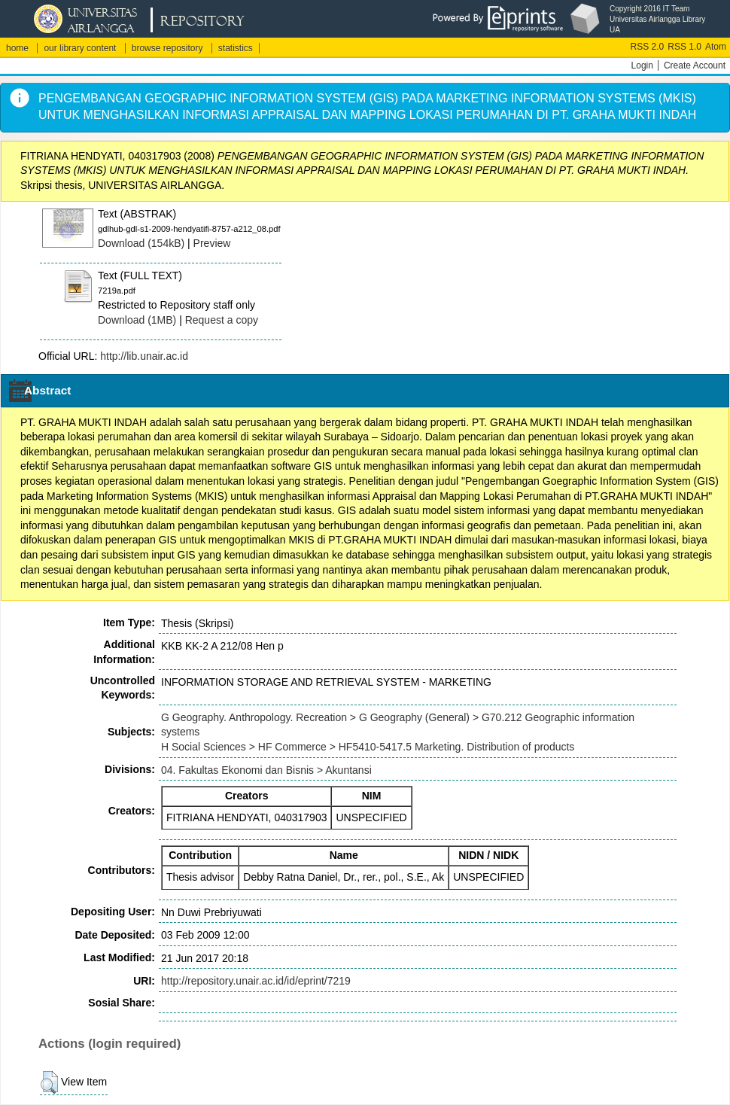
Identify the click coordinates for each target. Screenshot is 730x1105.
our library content (80, 48)
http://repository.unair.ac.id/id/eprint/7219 (256, 981)
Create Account (694, 65)
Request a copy (221, 320)
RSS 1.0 (684, 46)
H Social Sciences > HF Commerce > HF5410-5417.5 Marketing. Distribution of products (367, 747)
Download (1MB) (137, 320)
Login (642, 65)
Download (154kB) (141, 243)
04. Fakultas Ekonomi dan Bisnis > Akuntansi (266, 770)
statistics (235, 48)
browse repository (167, 48)
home (17, 48)
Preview (212, 243)
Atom (715, 46)
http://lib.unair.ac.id (144, 356)
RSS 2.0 (648, 46)
